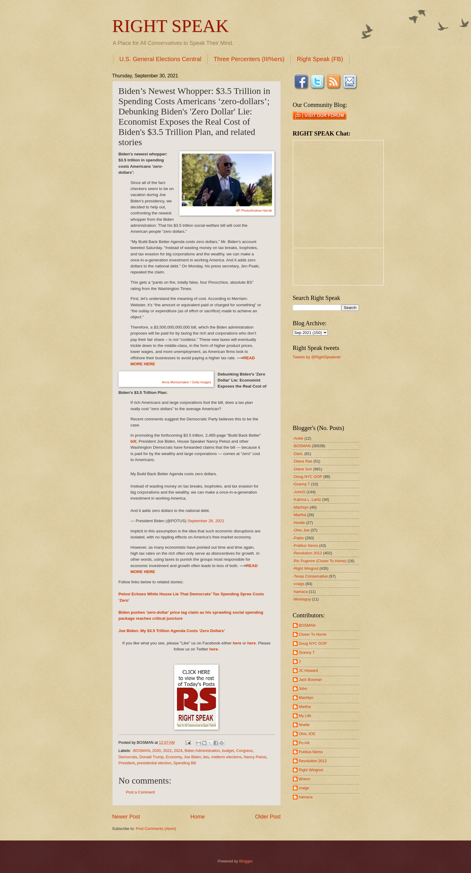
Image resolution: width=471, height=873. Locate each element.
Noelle (304, 724)
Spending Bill (184, 763)
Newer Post (126, 817)
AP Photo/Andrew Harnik (254, 210)
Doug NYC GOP (313, 643)
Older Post (267, 817)
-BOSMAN (141, 750)
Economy (174, 757)
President (127, 763)
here (237, 643)
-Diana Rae (302, 461)
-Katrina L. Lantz (307, 499)
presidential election (154, 763)
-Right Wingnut (305, 568)
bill (134, 441)
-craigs (299, 583)
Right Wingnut (311, 770)
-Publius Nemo (305, 545)
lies (206, 757)
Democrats (128, 757)
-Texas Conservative (310, 576)
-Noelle (299, 522)
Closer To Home (313, 634)
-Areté (298, 438)
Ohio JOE (307, 733)
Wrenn (304, 779)
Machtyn (306, 697)
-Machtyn (301, 507)
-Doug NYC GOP (307, 476)
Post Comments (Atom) (156, 828)
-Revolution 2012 (307, 553)
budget (228, 750)
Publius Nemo (311, 752)
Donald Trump (151, 757)
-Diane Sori (302, 469)
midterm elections (226, 757)
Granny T (307, 652)
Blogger (246, 861)
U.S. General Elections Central (160, 59)
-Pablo (298, 538)
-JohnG (299, 492)
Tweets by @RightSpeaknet (317, 357)
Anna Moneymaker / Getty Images (186, 382)
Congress (244, 750)
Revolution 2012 (313, 761)
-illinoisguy (302, 599)
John (303, 688)
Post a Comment (140, 792)
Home (197, 817)
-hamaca (300, 591)
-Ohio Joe (301, 530)
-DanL (298, 453)
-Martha (299, 515)
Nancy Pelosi (255, 757)
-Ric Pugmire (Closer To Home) (320, 561)
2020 (156, 750)
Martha (305, 706)
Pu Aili (304, 742)
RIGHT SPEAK (170, 26)
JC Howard (308, 670)
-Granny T (301, 484)
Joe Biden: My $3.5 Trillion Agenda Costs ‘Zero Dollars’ (172, 630)
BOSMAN (307, 625)
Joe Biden (192, 757)
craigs (304, 788)
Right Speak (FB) (320, 59)
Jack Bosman (310, 679)
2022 (167, 750)
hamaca (306, 797)
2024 (178, 750)
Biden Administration (202, 750)
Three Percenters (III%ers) (249, 59)
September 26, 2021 (205, 521)
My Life (305, 715)
